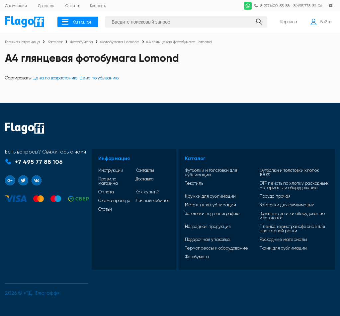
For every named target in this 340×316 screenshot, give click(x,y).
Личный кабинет (143, 198)
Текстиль (196, 179)
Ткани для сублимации (283, 248)
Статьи (106, 209)
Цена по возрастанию (55, 77)
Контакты (144, 166)
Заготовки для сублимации (287, 205)
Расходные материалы (284, 240)
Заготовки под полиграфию (214, 214)
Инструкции (111, 166)
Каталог (77, 22)
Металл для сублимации (212, 205)
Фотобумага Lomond (119, 42)
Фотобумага (81, 42)
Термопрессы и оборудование (218, 248)
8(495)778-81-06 (307, 5)
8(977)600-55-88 (274, 5)
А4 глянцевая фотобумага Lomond (179, 42)
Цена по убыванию (99, 77)
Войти (321, 22)
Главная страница (22, 42)
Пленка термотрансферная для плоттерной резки (293, 229)
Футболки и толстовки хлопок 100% (290, 168)
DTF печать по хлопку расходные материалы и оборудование (286, 183)
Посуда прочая (275, 196)
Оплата (107, 188)
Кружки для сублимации (212, 196)
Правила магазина (109, 177)
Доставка (144, 175)
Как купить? (147, 188)
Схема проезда (115, 196)
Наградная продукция (209, 227)
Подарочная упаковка (209, 240)
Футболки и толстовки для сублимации (213, 168)
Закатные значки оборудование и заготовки (293, 216)
